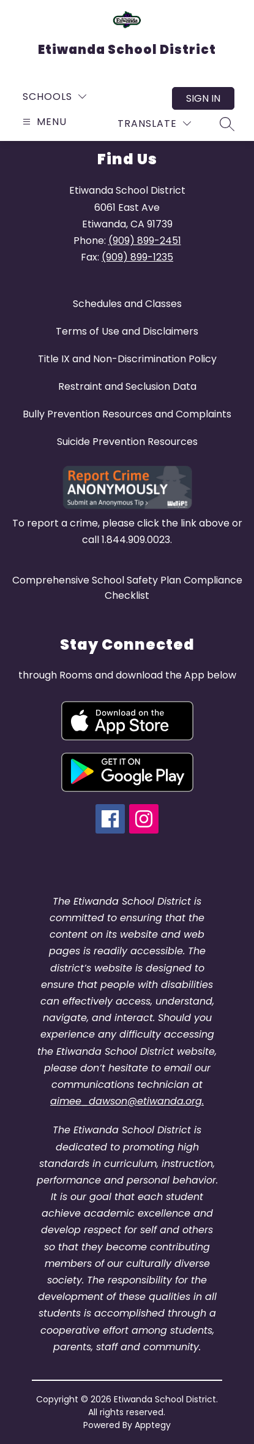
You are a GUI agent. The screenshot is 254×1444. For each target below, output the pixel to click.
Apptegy (153, 1425)
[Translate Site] (154, 123)
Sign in (203, 98)
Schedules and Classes (127, 304)
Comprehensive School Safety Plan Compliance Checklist (127, 587)
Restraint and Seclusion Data (127, 386)
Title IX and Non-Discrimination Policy (127, 359)
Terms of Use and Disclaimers (127, 331)
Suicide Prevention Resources (127, 442)
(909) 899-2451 (144, 241)
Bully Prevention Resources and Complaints (127, 414)
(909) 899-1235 (137, 257)
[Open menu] (43, 121)
